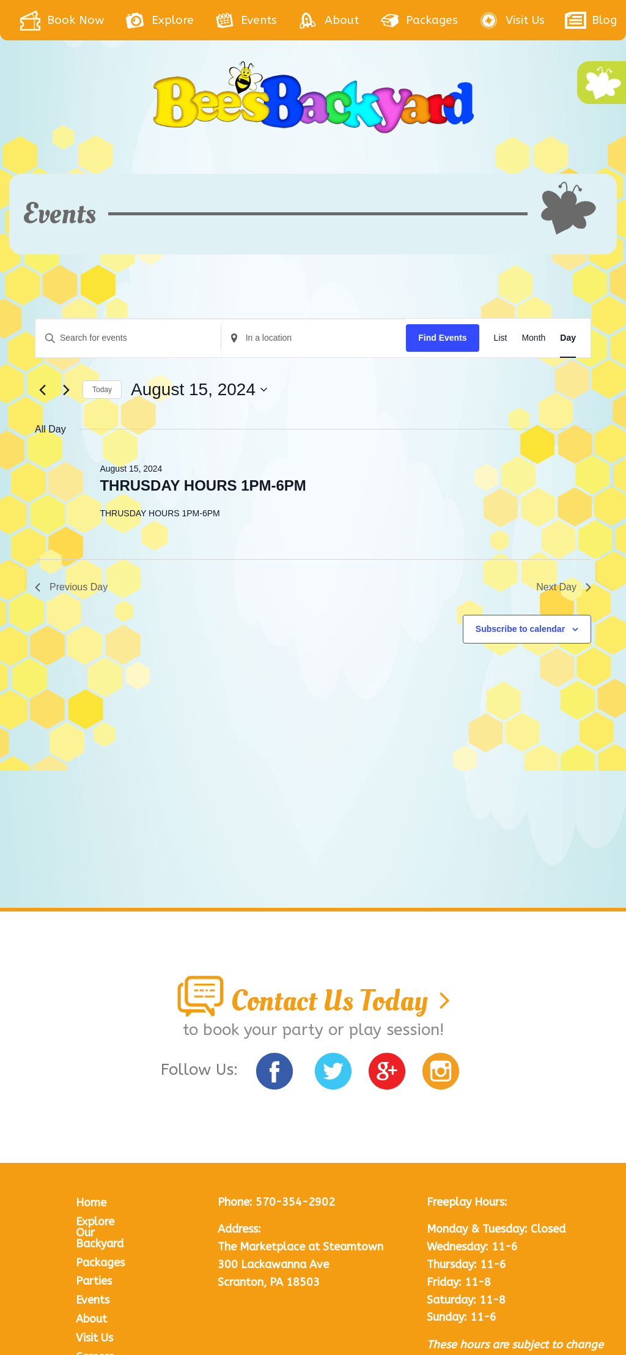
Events (92, 1166)
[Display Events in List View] (500, 338)
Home (91, 1068)
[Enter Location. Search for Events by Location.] (314, 338)
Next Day (563, 587)
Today (102, 389)
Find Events (442, 338)
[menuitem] (72, 20)
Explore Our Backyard (99, 1098)
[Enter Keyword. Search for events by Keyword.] (128, 338)
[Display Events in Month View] (533, 338)
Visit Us (94, 1204)
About (91, 1185)
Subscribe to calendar (520, 629)
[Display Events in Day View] (568, 338)
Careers (95, 1223)
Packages (100, 1128)
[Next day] (66, 389)
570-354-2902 (295, 1068)
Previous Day (71, 587)
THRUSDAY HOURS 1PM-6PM (203, 485)
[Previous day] (42, 389)
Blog (88, 1241)
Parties (94, 1147)
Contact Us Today (313, 866)
